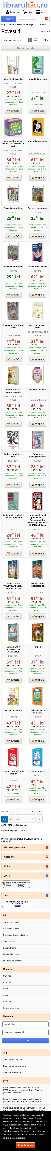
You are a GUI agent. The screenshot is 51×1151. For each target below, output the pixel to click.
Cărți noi (7, 976)
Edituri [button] (7, 866)
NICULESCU (13, 593)
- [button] (47, 875)
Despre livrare (9, 948)
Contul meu (12, 12)
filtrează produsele (25, 48)
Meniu (41, 12)
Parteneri (7, 1001)
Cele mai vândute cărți (13, 1059)
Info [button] (5, 915)
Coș (27, 12)
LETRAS (37, 271)
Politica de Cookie (11, 928)
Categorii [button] (9, 857)
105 (11, 819)
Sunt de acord (25, 1145)
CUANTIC (13, 212)
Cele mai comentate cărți (14, 1066)
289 (32, 819)
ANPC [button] (7, 876)
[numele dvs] (25, 1024)
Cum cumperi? (9, 941)
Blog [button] (5, 1080)
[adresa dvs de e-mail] (25, 1032)
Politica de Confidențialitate (15, 935)
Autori (5, 995)
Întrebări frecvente (11, 954)
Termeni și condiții (11, 922)
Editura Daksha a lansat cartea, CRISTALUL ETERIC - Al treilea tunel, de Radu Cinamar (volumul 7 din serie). (23, 1090)
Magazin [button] (7, 969)
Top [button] (5, 1053)
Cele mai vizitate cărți (13, 1072)
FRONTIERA (13, 461)
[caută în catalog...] (30, 19)
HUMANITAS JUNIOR (37, 154)
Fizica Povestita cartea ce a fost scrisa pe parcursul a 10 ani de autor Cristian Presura (23, 1100)
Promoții (7, 982)
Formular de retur (11, 1008)
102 (33, 811)
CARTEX (37, 461)
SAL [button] (6, 895)
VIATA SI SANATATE (38, 400)
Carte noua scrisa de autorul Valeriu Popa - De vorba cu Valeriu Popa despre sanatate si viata (24, 1109)
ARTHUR (37, 529)
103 (40, 811)
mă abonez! (25, 1040)
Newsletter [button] (8, 1016)
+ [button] (47, 847)
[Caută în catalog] (46, 18)
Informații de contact (12, 961)
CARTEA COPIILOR (38, 92)
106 (18, 819)
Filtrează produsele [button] (14, 847)
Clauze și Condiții (28, 1131)
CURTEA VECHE (13, 335)
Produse (9, 19)
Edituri (6, 989)
